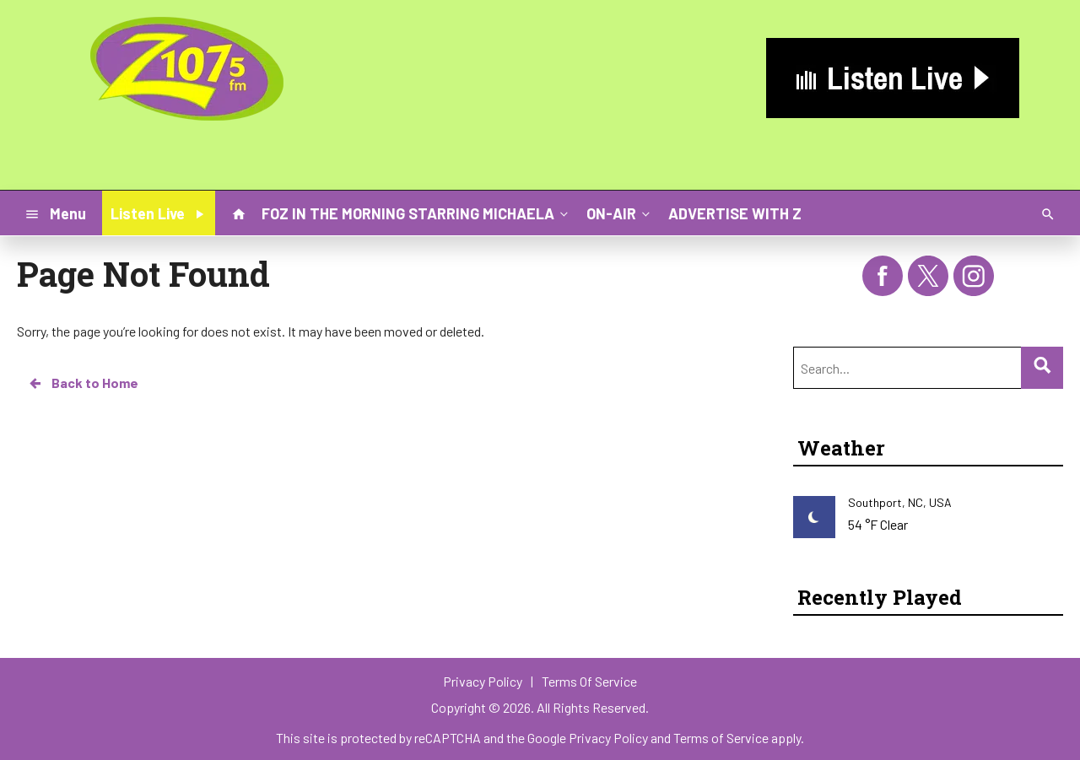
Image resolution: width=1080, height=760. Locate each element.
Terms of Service (721, 738)
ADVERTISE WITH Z (735, 213)
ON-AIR (619, 212)
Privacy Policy (608, 738)
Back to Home (82, 383)
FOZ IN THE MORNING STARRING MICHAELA (416, 212)
